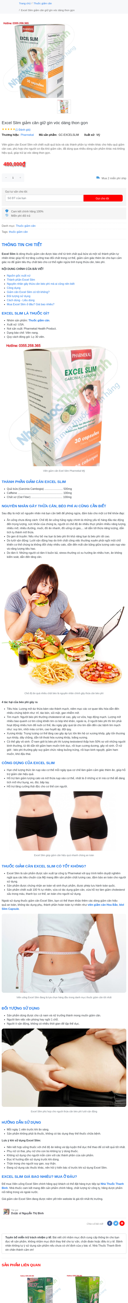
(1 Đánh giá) (22, 129)
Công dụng (13, 287)
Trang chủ (25, 3)
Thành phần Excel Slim (21, 279)
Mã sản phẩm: (48, 134)
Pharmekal (27, 134)
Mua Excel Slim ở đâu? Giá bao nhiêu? (30, 304)
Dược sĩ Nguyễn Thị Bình (27, 1213)
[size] (13, 177)
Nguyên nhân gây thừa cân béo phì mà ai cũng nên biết (40, 283)
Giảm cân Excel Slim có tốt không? (28, 292)
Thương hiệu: (10, 134)
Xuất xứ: (89, 134)
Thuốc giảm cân (43, 3)
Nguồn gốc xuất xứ (18, 275)
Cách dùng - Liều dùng (21, 300)
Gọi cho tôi (102, 198)
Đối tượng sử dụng (18, 296)
